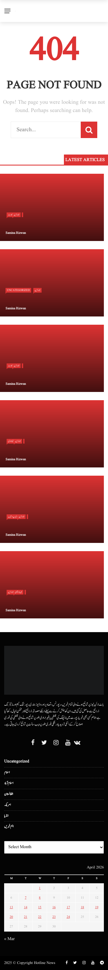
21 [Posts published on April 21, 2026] (25, 917)
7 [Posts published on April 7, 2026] (25, 897)
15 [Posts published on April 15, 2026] (39, 907)
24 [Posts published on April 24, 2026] (68, 917)
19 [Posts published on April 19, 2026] (96, 907)
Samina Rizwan (16, 233)
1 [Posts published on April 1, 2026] (39, 888)
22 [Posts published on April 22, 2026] (39, 917)
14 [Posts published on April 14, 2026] (25, 907)
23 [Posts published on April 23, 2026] (54, 917)
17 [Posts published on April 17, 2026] (68, 907)
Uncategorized (18, 290)
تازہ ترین (16, 215)
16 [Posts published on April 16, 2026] (54, 907)
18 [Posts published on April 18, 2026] (82, 907)
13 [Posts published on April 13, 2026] (11, 907)
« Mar (9, 939)
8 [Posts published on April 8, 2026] (39, 897)
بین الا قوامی (18, 592)
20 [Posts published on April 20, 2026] (11, 917)
